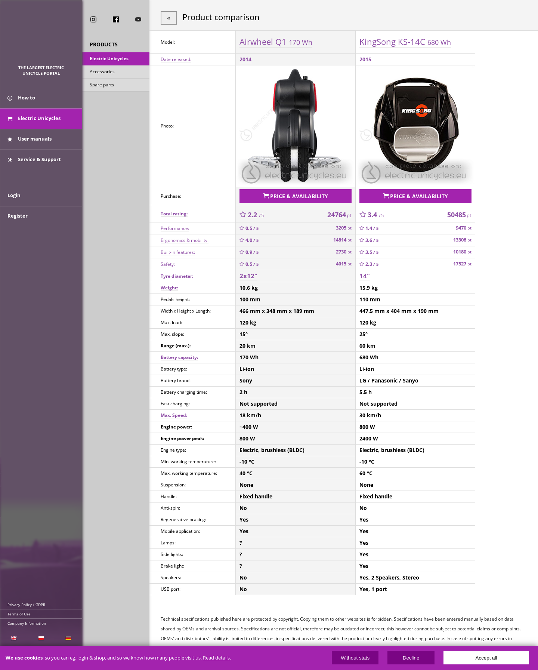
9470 (463, 226)
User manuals (29, 141)
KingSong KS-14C (405, 40)
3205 (344, 226)
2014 (245, 58)
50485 (459, 212)
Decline (411, 658)
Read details (216, 658)
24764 (339, 212)
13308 (462, 238)
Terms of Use (19, 614)
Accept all (486, 658)
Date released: (176, 58)
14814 (342, 238)
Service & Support (34, 162)
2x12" (248, 274)
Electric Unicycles (109, 59)
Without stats (355, 658)
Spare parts (102, 85)
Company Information (26, 623)
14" (364, 274)
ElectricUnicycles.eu (41, 36)
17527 (462, 262)
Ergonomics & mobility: (184, 238)
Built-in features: (178, 250)
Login (14, 200)
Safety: (168, 262)
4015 (344, 262)
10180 (462, 250)
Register (17, 221)
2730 (344, 250)
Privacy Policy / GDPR (26, 604)
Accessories (102, 72)
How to (21, 100)
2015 (365, 58)
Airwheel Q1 (275, 40)
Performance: (175, 226)
